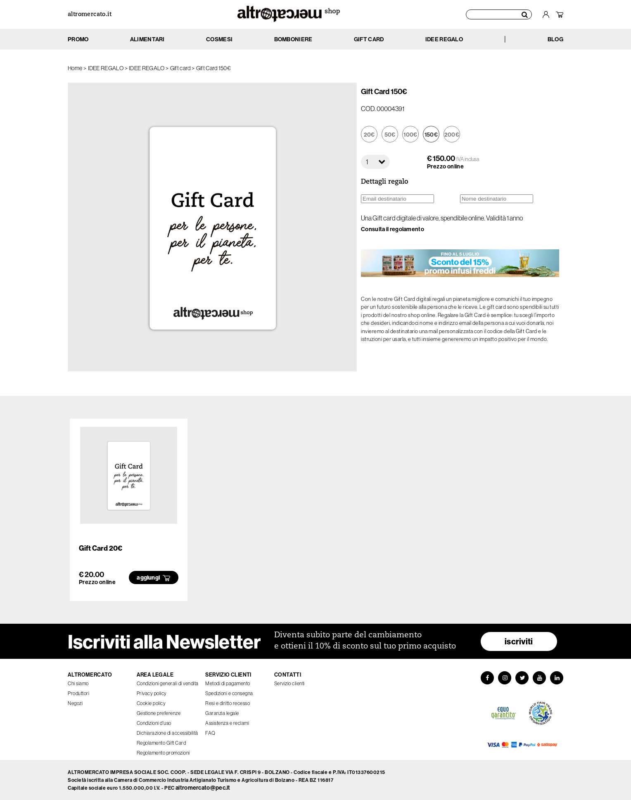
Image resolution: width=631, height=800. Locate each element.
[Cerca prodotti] (499, 14)
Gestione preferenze (159, 713)
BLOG (555, 39)
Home (75, 68)
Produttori (78, 693)
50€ (390, 134)
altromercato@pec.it (203, 787)
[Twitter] (522, 677)
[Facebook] (487, 677)
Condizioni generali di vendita (168, 683)
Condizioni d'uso (154, 723)
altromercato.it (89, 15)
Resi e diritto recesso (227, 703)
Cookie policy (151, 703)
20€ (369, 134)
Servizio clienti (289, 683)
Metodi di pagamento (227, 683)
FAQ (210, 733)
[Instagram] (504, 677)
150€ (431, 134)
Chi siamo (78, 683)
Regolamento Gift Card (161, 743)
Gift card (180, 68)
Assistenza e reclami (227, 723)
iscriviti (519, 641)
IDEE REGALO (105, 68)
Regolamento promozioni (163, 753)
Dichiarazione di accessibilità (167, 733)
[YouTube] (539, 677)
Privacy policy (152, 693)
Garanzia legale (222, 713)
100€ (410, 134)
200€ (451, 134)
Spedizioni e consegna (229, 693)
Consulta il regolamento (392, 229)
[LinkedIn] (556, 677)
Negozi (75, 703)
